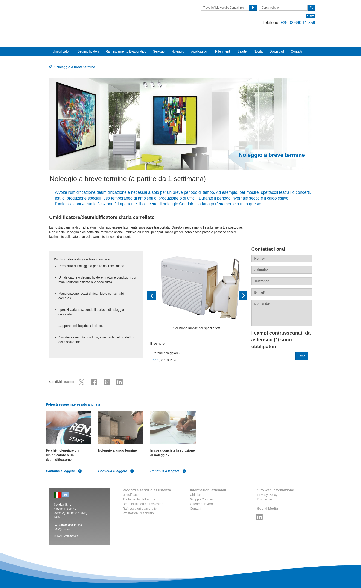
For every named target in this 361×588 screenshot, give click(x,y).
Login (307, 15)
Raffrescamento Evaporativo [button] (126, 33)
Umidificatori (131, 476)
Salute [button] (242, 33)
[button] (154, 277)
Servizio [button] (159, 33)
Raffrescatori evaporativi (140, 490)
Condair (75, 10)
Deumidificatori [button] (88, 33)
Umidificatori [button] (61, 33)
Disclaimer (264, 480)
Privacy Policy (267, 476)
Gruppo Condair (201, 480)
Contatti (195, 490)
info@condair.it (63, 510)
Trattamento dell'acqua (139, 480)
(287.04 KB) (164, 341)
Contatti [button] (296, 33)
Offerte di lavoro (201, 485)
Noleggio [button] (178, 33)
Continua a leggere (64, 452)
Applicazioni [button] (199, 33)
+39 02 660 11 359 (294, 22)
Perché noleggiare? (166, 334)
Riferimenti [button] (223, 33)
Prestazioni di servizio (138, 494)
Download (277, 33)
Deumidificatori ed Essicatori (143, 485)
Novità (258, 33)
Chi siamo (197, 476)
